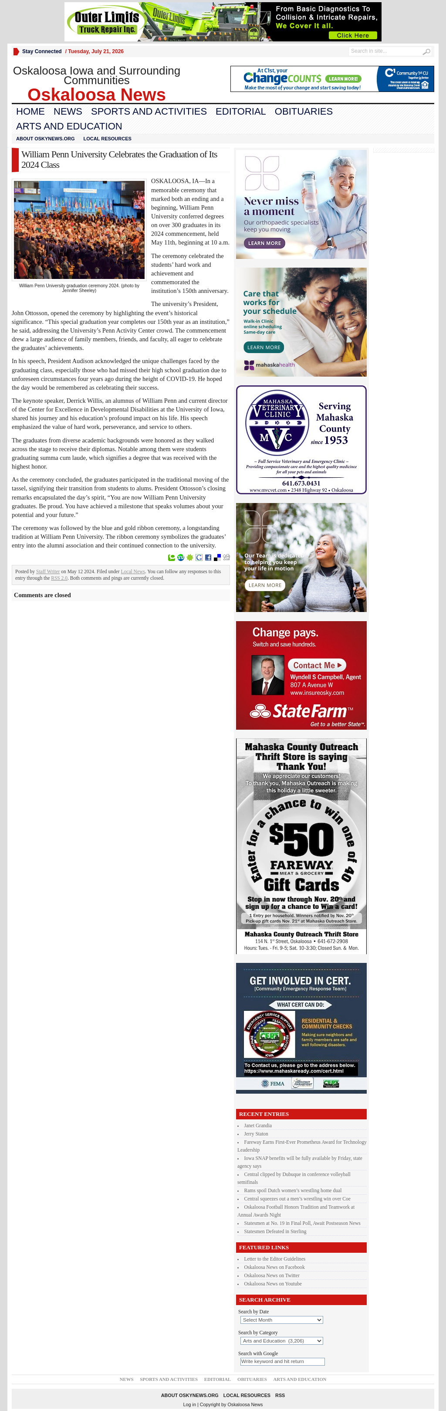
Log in (189, 1404)
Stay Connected (42, 51)
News (68, 111)
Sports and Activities (149, 111)
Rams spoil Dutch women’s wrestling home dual (293, 1190)
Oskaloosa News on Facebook (274, 1267)
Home (30, 111)
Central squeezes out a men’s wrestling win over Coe (297, 1198)
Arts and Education (69, 126)
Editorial (241, 111)
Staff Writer (48, 571)
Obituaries (304, 111)
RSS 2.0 (59, 578)
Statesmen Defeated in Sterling (275, 1231)
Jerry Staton (256, 1133)
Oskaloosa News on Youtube (273, 1283)
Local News (133, 571)
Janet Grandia (258, 1125)
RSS (280, 1395)
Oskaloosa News (245, 1404)
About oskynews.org (45, 138)
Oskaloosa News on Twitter (272, 1275)
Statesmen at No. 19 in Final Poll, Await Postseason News (302, 1223)
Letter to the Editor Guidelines (275, 1258)
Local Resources (107, 138)
